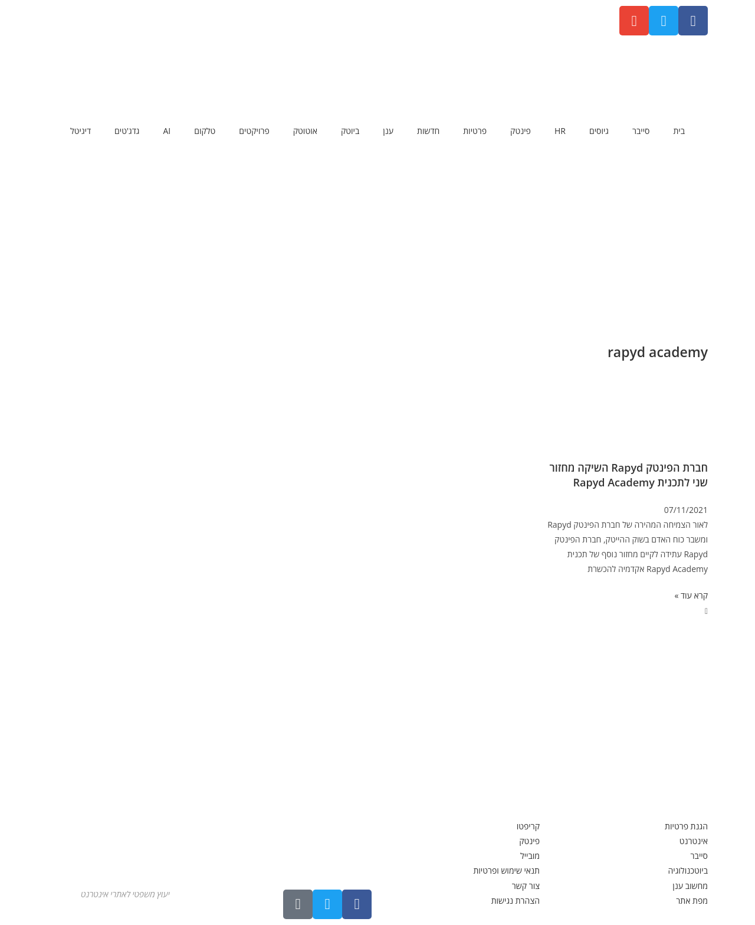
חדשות (428, 130)
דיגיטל (80, 130)
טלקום (204, 130)
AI (166, 130)
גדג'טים (126, 130)
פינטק (520, 130)
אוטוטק (305, 130)
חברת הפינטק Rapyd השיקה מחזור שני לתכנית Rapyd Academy (628, 474)
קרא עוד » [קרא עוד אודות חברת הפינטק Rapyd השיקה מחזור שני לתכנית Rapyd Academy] (691, 595)
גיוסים (599, 130)
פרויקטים (254, 130)
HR (560, 130)
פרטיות (475, 130)
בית (679, 130)
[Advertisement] (377, 239)
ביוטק (350, 130)
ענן (388, 130)
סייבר (640, 130)
